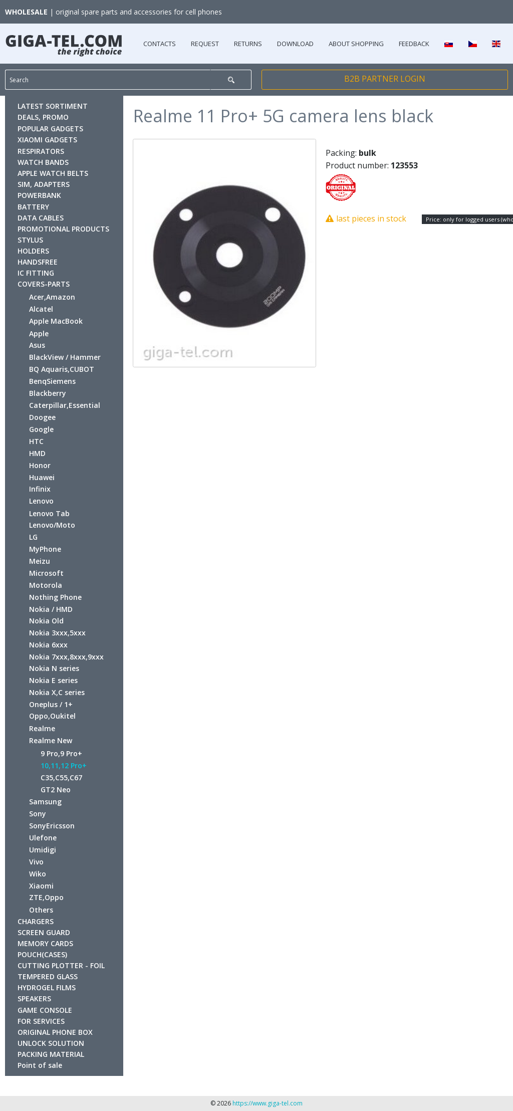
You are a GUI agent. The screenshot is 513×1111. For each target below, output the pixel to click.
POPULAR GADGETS (50, 128)
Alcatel (41, 309)
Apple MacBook (56, 321)
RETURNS (248, 43)
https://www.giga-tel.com (267, 1103)
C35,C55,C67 (61, 777)
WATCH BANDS (43, 162)
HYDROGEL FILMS (47, 987)
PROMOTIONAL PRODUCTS (63, 229)
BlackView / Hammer (65, 357)
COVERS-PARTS (44, 284)
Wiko (37, 873)
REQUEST (205, 43)
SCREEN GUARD (44, 932)
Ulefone (43, 837)
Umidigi (42, 849)
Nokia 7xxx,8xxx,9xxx (66, 656)
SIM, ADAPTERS (44, 184)
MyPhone (45, 549)
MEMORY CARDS (45, 943)
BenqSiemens (52, 381)
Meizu (39, 561)
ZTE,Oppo (46, 897)
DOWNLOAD (295, 43)
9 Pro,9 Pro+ (61, 753)
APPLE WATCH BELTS (53, 173)
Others (41, 910)
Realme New (50, 740)
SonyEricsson (52, 825)
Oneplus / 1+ (51, 704)
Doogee (42, 417)
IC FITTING (36, 273)
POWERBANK (39, 195)
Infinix (40, 489)
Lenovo (41, 501)
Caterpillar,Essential (64, 405)
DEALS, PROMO (43, 117)
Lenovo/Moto (52, 525)
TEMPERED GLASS (48, 976)
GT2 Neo (56, 789)
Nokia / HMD (51, 609)
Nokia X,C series (57, 692)
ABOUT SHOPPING (356, 43)
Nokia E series (53, 680)
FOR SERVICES (41, 1021)
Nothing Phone (55, 597)
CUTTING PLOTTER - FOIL (61, 965)
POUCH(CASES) (42, 954)
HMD (37, 453)
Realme (42, 728)
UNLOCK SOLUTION (51, 1043)
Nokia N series (54, 668)
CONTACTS (159, 43)
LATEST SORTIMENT (53, 106)
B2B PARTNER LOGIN (384, 78)
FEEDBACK (414, 43)
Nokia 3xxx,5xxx (57, 632)
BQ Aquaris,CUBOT (61, 369)
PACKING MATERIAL (51, 1054)
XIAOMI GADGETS (47, 139)
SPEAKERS (34, 998)
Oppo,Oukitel (52, 716)
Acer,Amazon (52, 297)
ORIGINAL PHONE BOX (55, 1032)
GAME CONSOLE (45, 1010)
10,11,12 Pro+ (64, 765)
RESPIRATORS (41, 151)
